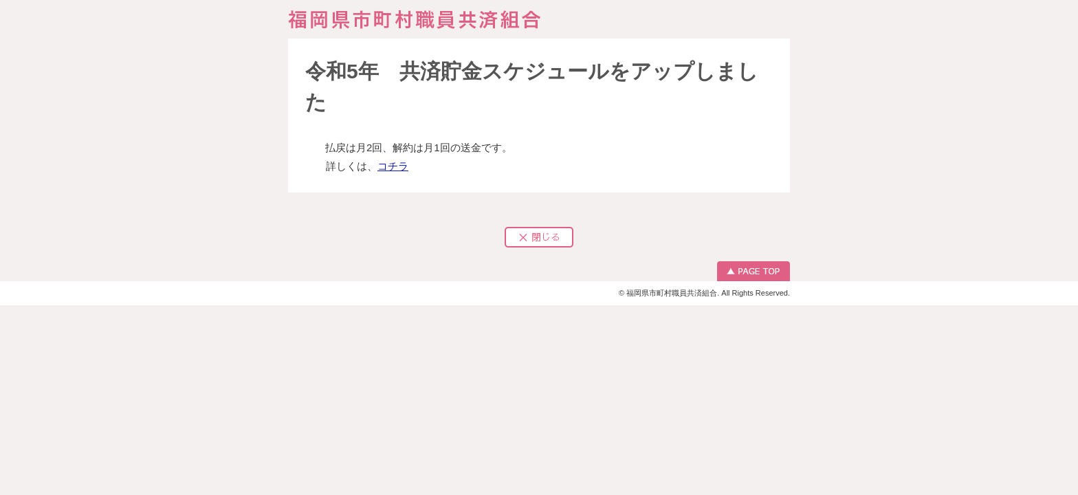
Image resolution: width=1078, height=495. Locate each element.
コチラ (392, 166)
